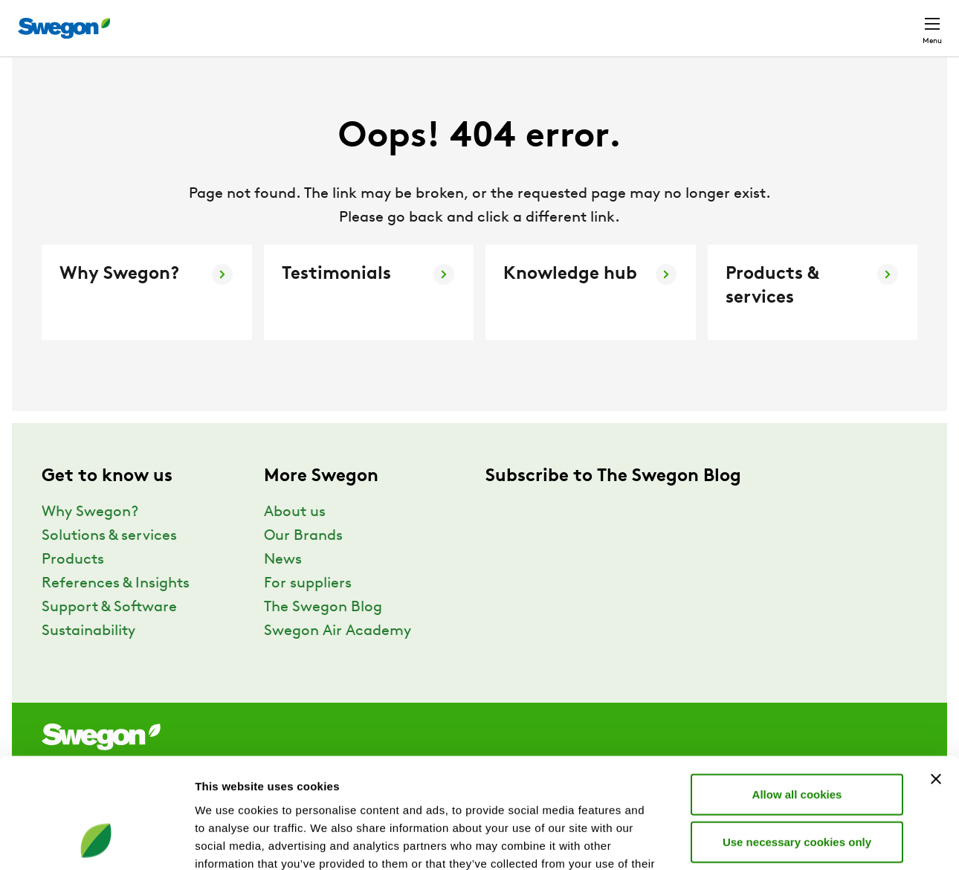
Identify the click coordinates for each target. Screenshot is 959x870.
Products (73, 587)
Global (835, 20)
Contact (905, 20)
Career (774, 20)
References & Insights (116, 611)
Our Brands (303, 563)
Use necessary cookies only (797, 741)
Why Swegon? (90, 539)
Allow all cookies (797, 693)
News (283, 587)
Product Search (562, 20)
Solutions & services (109, 563)
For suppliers (308, 611)
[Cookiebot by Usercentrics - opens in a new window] (96, 841)
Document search (685, 21)
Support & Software (109, 635)
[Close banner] (936, 678)
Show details (780, 840)
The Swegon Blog (323, 635)
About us (295, 539)
